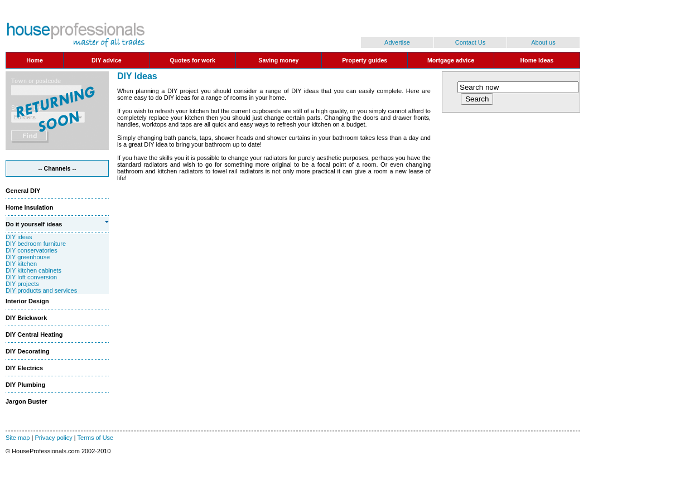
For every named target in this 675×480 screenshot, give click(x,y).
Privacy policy (53, 437)
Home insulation (30, 207)
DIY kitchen (21, 263)
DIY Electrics (24, 368)
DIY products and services (41, 290)
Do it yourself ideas (34, 224)
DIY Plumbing (25, 384)
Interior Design (27, 301)
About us (543, 42)
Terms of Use (95, 437)
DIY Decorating (28, 351)
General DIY (23, 190)
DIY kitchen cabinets (33, 270)
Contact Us (470, 42)
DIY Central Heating (34, 334)
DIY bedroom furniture (36, 243)
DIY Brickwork (26, 317)
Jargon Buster (26, 401)
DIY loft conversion (31, 277)
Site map (18, 437)
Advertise (397, 42)
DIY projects (22, 283)
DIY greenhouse (28, 257)
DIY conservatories (31, 250)
